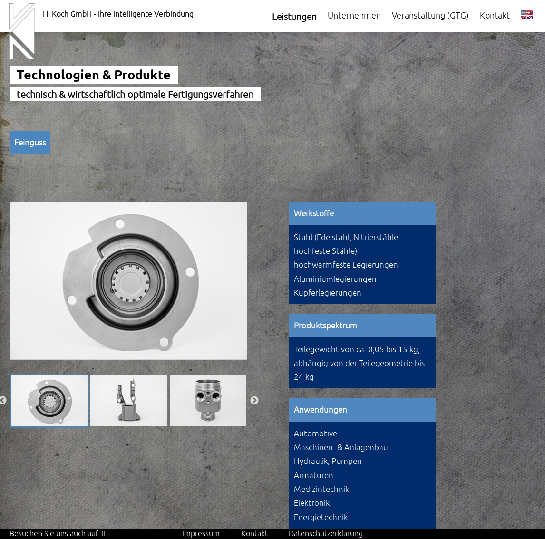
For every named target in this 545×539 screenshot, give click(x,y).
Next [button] (254, 400)
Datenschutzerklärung (326, 533)
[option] (128, 280)
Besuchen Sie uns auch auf (57, 533)
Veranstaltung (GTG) (430, 15)
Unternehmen (354, 15)
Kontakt (495, 15)
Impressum (201, 533)
